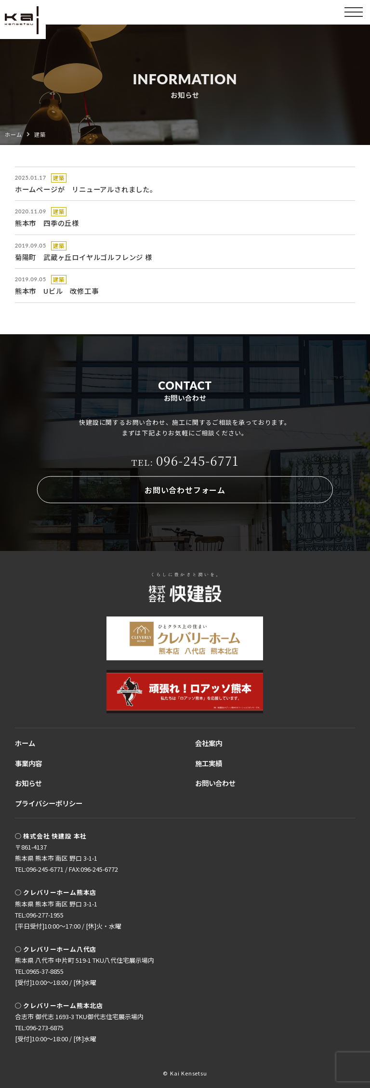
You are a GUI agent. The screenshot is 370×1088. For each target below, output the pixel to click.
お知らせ (28, 783)
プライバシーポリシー (48, 803)
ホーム (25, 743)
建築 (59, 178)
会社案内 (208, 743)
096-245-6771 (185, 460)
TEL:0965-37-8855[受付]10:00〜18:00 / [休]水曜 (55, 977)
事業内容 (28, 763)
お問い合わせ (215, 783)
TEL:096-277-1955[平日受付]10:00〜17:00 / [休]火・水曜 (68, 920)
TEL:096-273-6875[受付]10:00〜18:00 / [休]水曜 (55, 1033)
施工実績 (208, 763)
